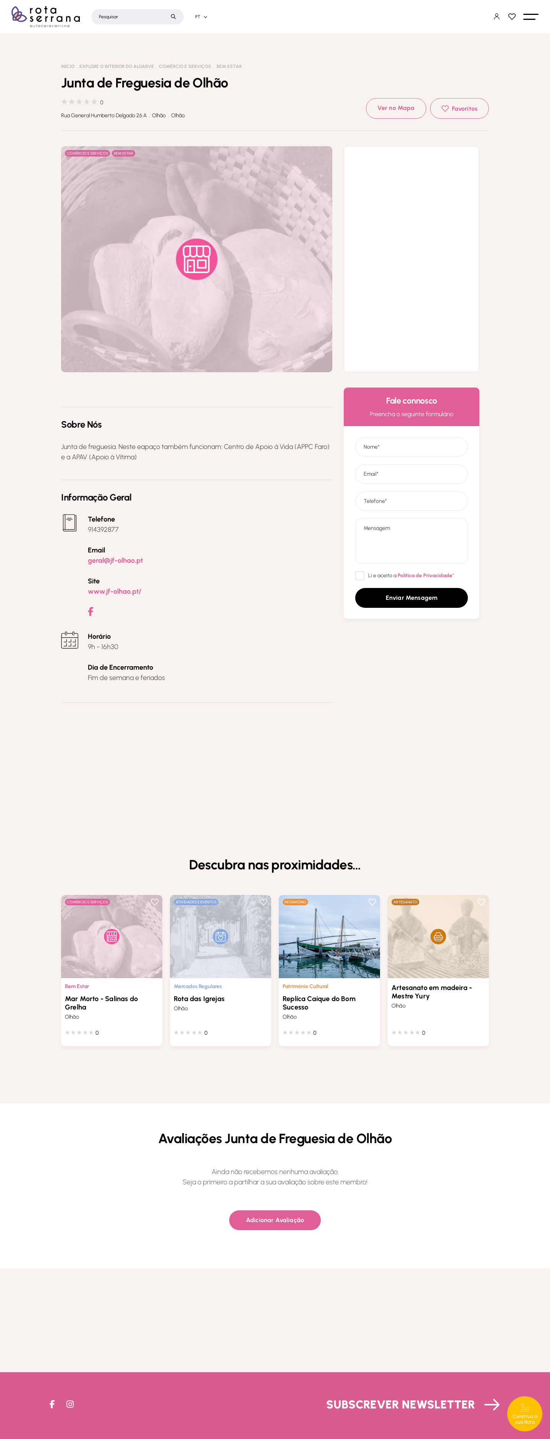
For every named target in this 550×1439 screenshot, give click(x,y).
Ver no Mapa (396, 107)
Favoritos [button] (464, 108)
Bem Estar (229, 66)
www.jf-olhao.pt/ (114, 591)
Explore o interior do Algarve (116, 66)
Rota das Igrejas (199, 999)
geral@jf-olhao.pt (115, 560)
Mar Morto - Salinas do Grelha (101, 1003)
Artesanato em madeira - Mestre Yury (431, 992)
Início (67, 66)
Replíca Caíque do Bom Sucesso (319, 1003)
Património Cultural (305, 986)
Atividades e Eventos (196, 902)
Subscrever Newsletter (400, 1404)
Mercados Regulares (198, 986)
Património (295, 902)
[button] (531, 17)
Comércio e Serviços (185, 66)
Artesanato (405, 902)
